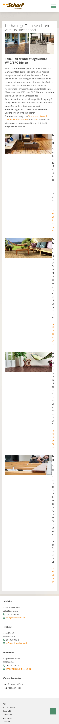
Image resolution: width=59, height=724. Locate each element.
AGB (5, 704)
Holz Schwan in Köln (13, 684)
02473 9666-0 (12, 614)
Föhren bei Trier (21, 119)
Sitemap (6, 721)
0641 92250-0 (12, 665)
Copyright (7, 711)
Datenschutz (8, 714)
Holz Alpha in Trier (12, 687)
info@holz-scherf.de (15, 617)
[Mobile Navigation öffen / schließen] (53, 6)
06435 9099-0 (12, 639)
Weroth (43, 116)
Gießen (8, 119)
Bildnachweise (9, 707)
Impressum (7, 718)
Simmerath (33, 116)
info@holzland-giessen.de (18, 668)
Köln (36, 119)
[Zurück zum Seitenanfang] (53, 711)
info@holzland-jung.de (17, 643)
